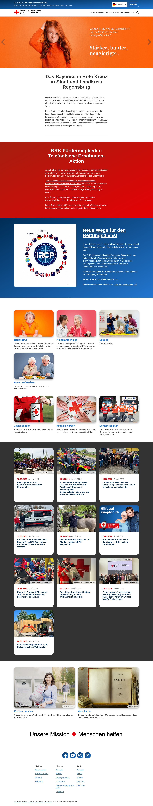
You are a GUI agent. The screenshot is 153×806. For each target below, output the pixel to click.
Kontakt (79, 774)
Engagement (118, 12)
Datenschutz (60, 781)
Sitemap (80, 778)
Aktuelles (59, 774)
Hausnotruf (20, 339)
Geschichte (84, 711)
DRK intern (81, 785)
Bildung (109, 12)
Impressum (60, 792)
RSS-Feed (80, 781)
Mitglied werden (66, 425)
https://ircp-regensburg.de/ (125, 284)
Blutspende (39, 781)
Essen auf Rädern (24, 382)
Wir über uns (129, 12)
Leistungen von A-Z (63, 778)
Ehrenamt (38, 778)
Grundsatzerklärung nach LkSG (65, 787)
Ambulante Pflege (67, 339)
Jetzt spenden (22, 425)
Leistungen (100, 12)
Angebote (59, 770)
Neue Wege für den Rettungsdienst (104, 232)
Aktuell (92, 12)
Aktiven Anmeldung (41, 774)
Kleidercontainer (23, 711)
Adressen (80, 770)
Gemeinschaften (108, 425)
